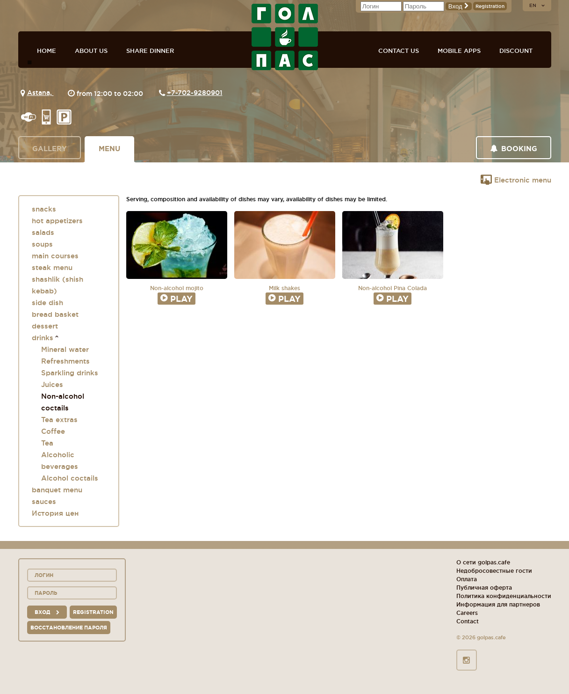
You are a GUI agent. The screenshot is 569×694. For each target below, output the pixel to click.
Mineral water (65, 349)
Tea (47, 443)
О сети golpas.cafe (483, 562)
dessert (45, 326)
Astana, (40, 92)
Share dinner (150, 50)
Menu (109, 149)
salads (43, 232)
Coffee (53, 431)
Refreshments (65, 361)
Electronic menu (516, 180)
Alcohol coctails (69, 478)
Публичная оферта (484, 587)
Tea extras (59, 420)
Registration (489, 6)
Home (46, 50)
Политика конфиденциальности (503, 596)
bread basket (55, 314)
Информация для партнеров (498, 604)
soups (42, 244)
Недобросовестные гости (494, 571)
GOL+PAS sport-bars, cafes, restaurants (284, 37)
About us (91, 50)
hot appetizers (57, 221)
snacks (44, 209)
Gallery (49, 149)
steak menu (52, 267)
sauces (44, 501)
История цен (55, 513)
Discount (516, 50)
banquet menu (57, 490)
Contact (467, 621)
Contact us (398, 50)
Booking (513, 149)
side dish (47, 303)
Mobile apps (459, 50)
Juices (52, 384)
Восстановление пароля (68, 627)
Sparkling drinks (69, 373)
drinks (42, 338)
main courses (55, 256)
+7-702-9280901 (195, 92)
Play (176, 298)
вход (47, 612)
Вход (458, 6)
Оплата (466, 579)
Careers (467, 613)
